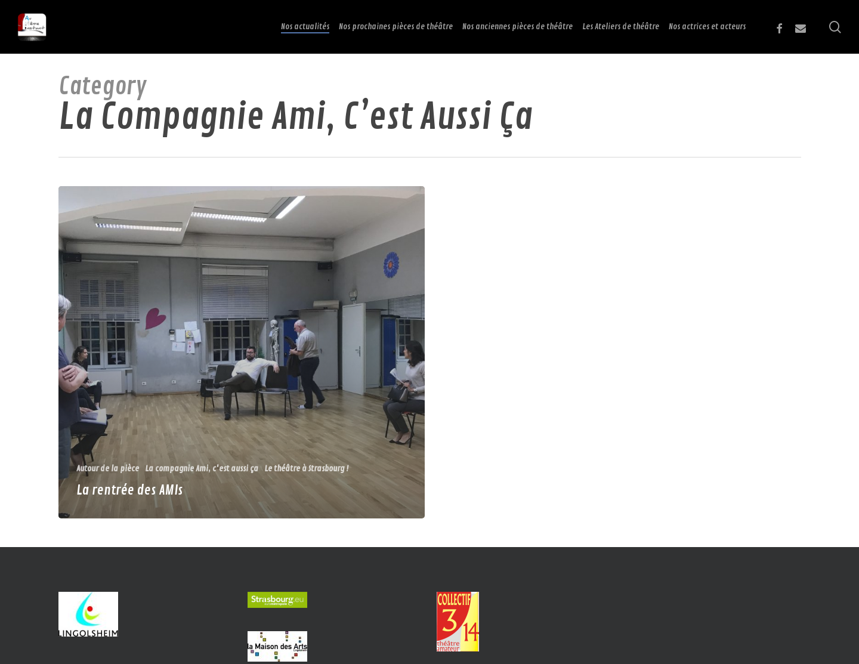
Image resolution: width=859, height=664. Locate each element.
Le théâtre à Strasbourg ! (306, 469)
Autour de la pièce (107, 469)
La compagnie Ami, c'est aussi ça (201, 469)
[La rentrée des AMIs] (241, 352)
